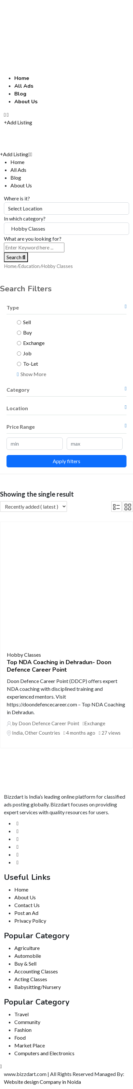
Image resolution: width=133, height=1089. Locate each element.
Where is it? (17, 198)
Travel (21, 1014)
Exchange (34, 343)
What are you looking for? (32, 238)
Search (16, 257)
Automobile (27, 956)
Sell (27, 322)
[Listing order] (33, 506)
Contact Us (27, 905)
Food (20, 1037)
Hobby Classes (24, 655)
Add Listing (18, 122)
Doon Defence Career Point (49, 723)
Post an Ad (26, 913)
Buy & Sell (25, 963)
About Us (26, 101)
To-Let (30, 364)
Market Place (29, 1045)
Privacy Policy (30, 921)
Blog (20, 93)
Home (21, 78)
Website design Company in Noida (42, 1082)
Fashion (23, 1030)
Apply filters (66, 461)
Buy (27, 332)
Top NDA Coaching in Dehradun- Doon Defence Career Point (59, 666)
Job (27, 353)
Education (29, 266)
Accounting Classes (36, 971)
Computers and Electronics (44, 1053)
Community (27, 1022)
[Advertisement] (66, 26)
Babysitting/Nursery (37, 987)
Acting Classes (30, 979)
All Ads (23, 86)
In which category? (25, 218)
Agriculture (27, 948)
